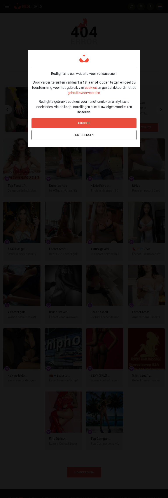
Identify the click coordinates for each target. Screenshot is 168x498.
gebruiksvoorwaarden (84, 93)
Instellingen (84, 135)
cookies (91, 87)
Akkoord (84, 123)
